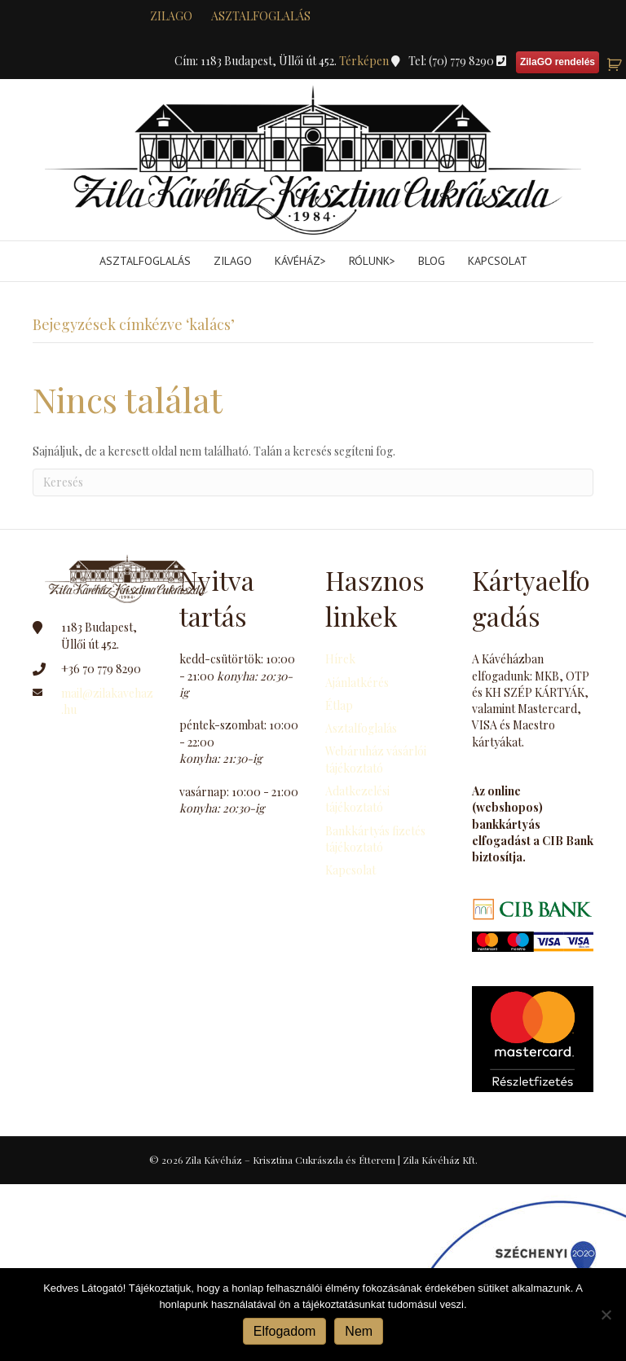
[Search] (313, 482)
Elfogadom (284, 1331)
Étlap (339, 705)
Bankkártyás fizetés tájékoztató (375, 839)
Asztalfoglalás (261, 16)
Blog (431, 260)
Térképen (365, 60)
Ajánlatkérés (357, 682)
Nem (359, 1331)
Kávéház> (300, 260)
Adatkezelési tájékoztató (357, 799)
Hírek (340, 659)
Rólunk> (372, 260)
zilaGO (171, 16)
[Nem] (605, 1314)
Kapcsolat (497, 260)
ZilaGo (233, 260)
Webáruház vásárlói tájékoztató (375, 759)
